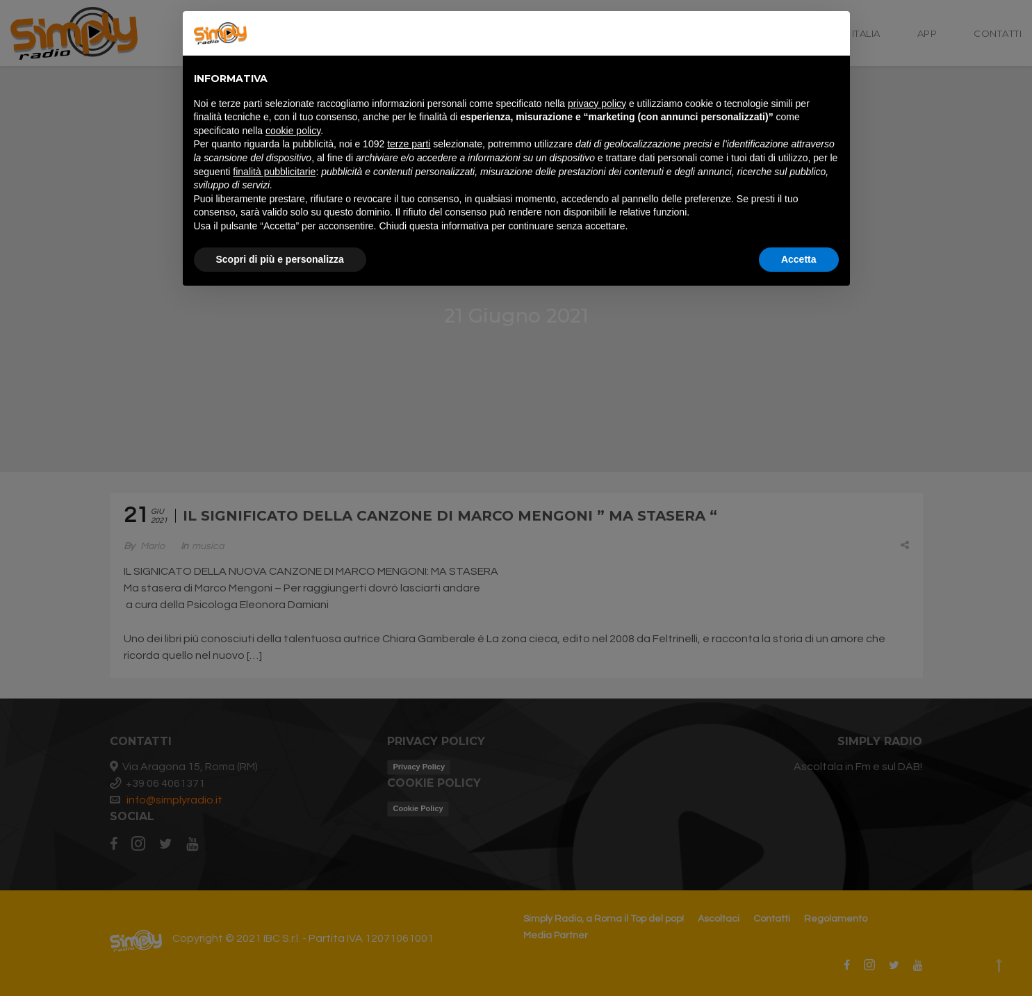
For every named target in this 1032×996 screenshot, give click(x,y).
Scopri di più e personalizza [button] (280, 259)
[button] (832, 33)
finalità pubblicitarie (274, 171)
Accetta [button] (799, 259)
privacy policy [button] (597, 103)
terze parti (408, 143)
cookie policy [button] (292, 130)
